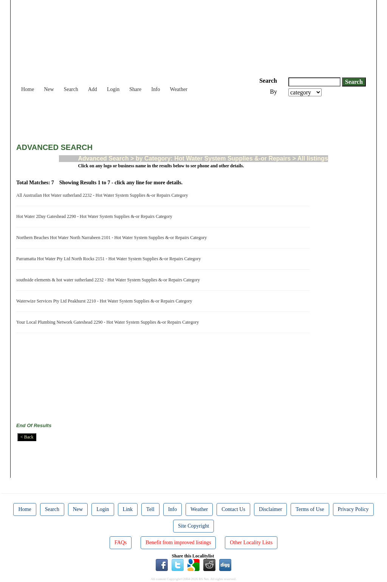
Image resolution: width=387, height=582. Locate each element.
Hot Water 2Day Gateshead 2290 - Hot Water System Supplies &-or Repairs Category (95, 216)
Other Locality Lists (251, 542)
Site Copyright (193, 526)
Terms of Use (310, 509)
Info (155, 89)
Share (135, 89)
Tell (150, 509)
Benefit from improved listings (178, 542)
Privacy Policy (353, 509)
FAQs (121, 542)
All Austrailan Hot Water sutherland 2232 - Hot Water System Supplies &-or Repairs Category (103, 195)
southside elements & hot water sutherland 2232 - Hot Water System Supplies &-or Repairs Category (109, 280)
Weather (178, 89)
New (49, 89)
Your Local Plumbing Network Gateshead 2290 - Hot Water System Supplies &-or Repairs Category (108, 322)
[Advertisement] (153, 117)
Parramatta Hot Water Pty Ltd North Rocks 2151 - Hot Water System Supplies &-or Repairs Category (109, 258)
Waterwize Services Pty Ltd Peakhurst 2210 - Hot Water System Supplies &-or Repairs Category (105, 301)
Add (92, 89)
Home (27, 89)
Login (113, 89)
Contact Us (233, 509)
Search (71, 89)
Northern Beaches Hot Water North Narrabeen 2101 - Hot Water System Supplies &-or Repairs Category (112, 237)
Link (128, 509)
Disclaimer (270, 509)
